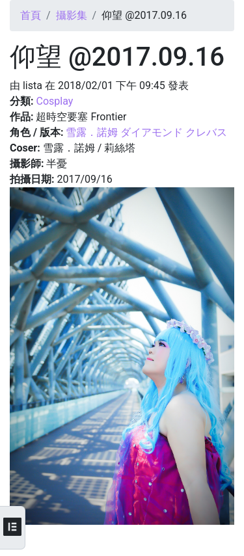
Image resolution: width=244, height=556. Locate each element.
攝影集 (71, 15)
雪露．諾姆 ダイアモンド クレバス (146, 132)
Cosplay (54, 101)
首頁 (30, 15)
